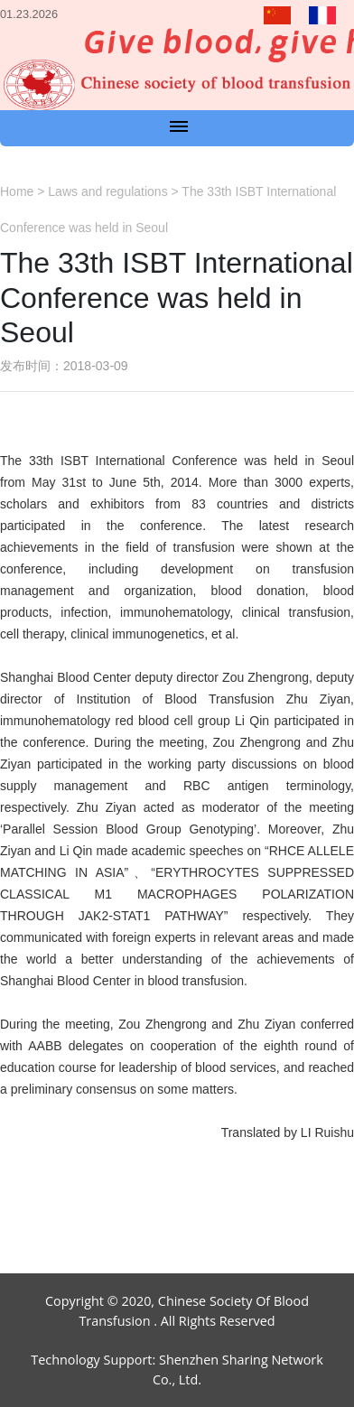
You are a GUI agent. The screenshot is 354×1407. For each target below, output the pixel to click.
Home (16, 191)
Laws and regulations (107, 191)
